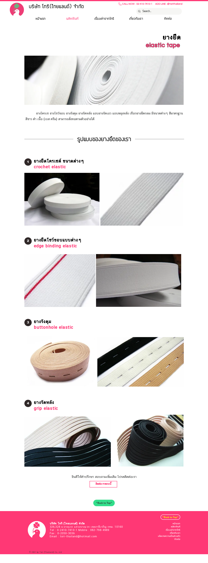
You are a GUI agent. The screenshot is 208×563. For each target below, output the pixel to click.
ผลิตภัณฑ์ (175, 526)
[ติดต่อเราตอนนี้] (103, 484)
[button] (28, 162)
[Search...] (158, 11)
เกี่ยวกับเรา (175, 533)
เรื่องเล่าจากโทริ (173, 530)
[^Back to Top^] (104, 503)
